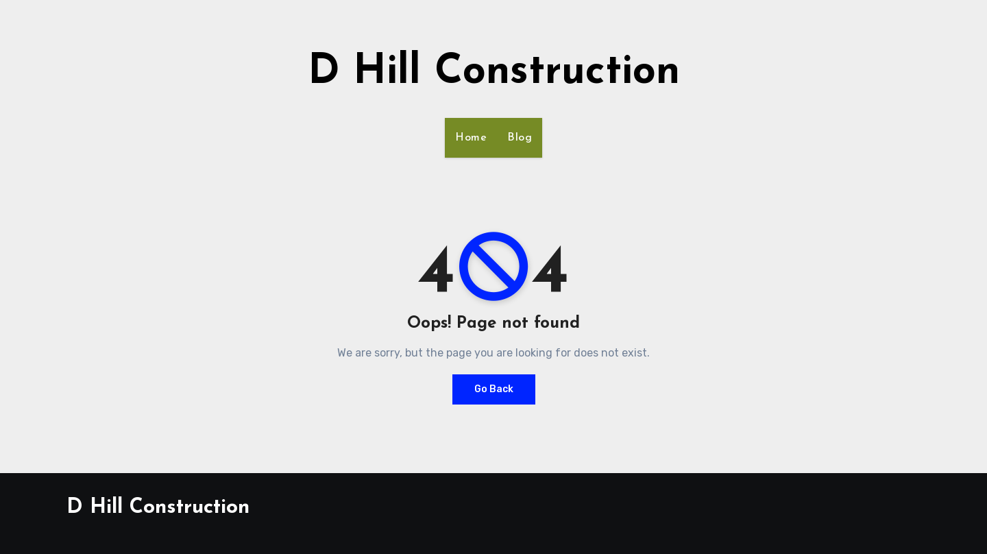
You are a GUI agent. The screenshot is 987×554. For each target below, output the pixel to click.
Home (471, 137)
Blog (519, 137)
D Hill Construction (494, 72)
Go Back (493, 389)
